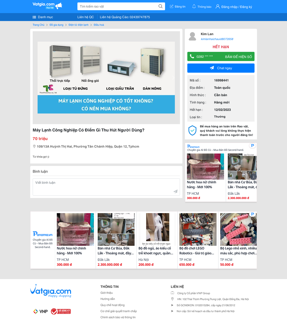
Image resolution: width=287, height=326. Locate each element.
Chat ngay (221, 67)
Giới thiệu (107, 292)
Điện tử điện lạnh (78, 24)
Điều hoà (99, 24)
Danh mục (43, 16)
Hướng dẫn (108, 299)
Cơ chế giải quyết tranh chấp (119, 311)
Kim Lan (207, 33)
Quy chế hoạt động (113, 305)
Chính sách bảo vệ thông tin (118, 317)
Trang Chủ (38, 24)
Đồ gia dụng (56, 24)
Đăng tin (177, 6)
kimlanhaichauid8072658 (217, 39)
